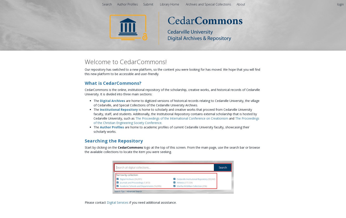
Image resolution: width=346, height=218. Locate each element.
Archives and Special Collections (209, 4)
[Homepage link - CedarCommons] (173, 28)
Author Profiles (112, 127)
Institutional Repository (119, 109)
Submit (148, 4)
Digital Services (117, 202)
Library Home (170, 4)
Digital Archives (112, 101)
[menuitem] (241, 4)
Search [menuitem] (107, 4)
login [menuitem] (340, 4)
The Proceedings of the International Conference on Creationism (181, 118)
